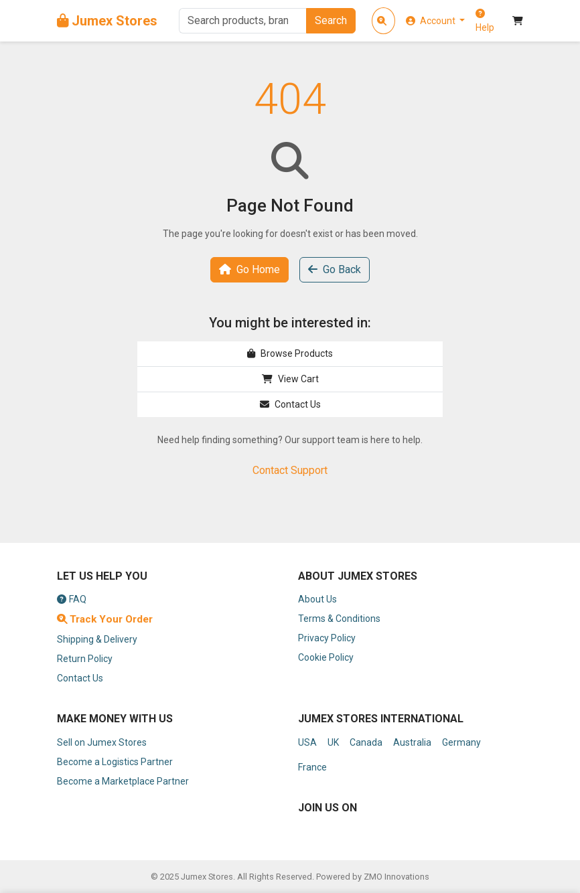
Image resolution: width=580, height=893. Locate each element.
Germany (461, 742)
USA (307, 742)
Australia (412, 742)
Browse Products (290, 353)
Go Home (249, 269)
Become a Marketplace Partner (123, 781)
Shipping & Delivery (97, 639)
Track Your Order (105, 619)
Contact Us (290, 404)
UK (333, 742)
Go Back (334, 269)
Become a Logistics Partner (115, 761)
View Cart (290, 379)
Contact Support (290, 470)
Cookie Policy (326, 657)
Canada (366, 742)
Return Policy (85, 658)
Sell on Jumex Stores (102, 742)
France (312, 767)
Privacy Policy (327, 638)
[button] (435, 20)
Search (331, 20)
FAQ (71, 599)
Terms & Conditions (339, 618)
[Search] (242, 20)
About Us (317, 599)
